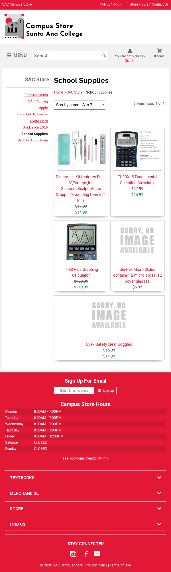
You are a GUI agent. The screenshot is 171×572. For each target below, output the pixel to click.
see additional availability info (86, 458)
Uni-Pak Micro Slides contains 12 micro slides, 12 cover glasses (137, 253)
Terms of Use (120, 565)
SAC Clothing (38, 101)
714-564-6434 (110, 4)
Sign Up (106, 390)
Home (58, 92)
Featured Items (36, 95)
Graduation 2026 (35, 127)
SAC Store (75, 92)
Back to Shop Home (33, 140)
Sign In (129, 60)
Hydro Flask (39, 121)
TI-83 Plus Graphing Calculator (81, 250)
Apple (43, 108)
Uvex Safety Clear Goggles (109, 322)
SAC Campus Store (17, 4)
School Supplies (34, 134)
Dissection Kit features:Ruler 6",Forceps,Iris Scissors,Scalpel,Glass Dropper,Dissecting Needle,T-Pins (81, 166)
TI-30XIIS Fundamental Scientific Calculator (137, 157)
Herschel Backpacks (32, 114)
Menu (20, 55)
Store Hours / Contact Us (149, 4)
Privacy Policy (96, 565)
